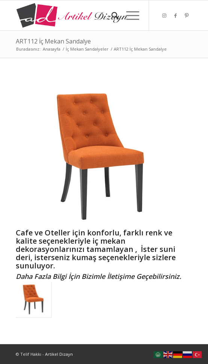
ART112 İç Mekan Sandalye (53, 41)
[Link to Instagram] (164, 15)
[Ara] (111, 15)
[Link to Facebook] (175, 15)
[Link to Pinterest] (186, 15)
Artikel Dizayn (59, 354)
